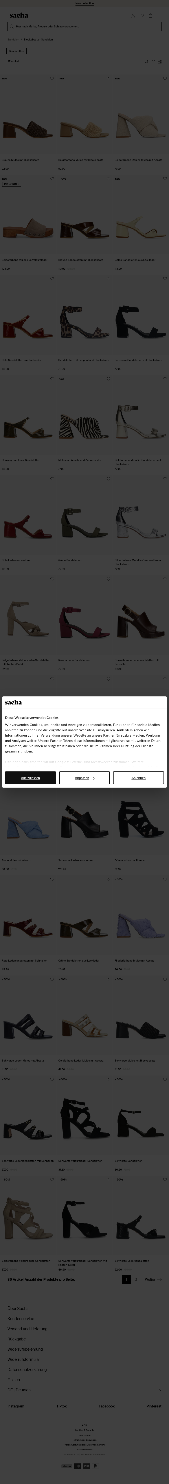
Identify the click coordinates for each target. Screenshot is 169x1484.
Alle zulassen (30, 778)
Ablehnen (139, 778)
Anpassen (84, 778)
